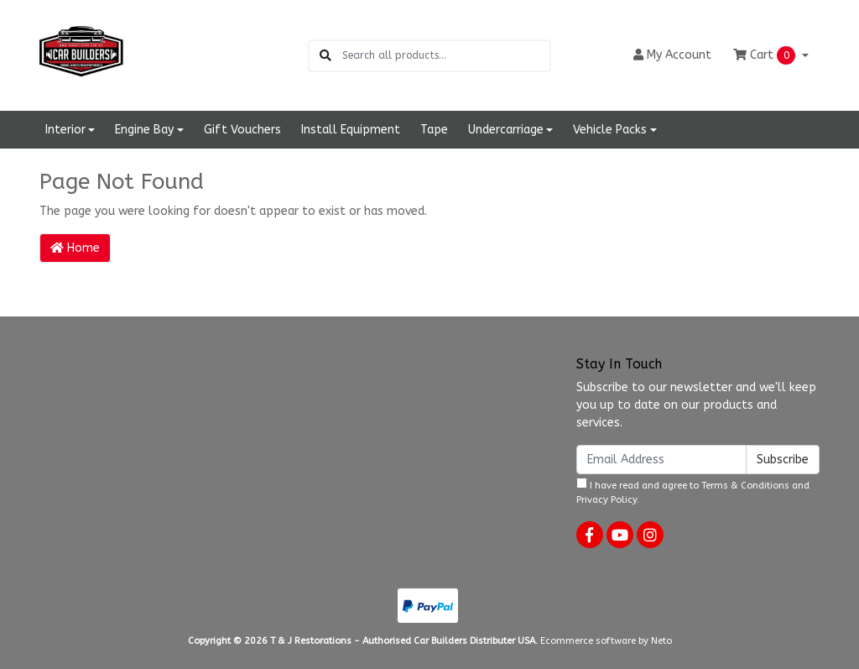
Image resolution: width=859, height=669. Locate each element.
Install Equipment (350, 130)
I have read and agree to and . (693, 491)
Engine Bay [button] (144, 130)
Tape (434, 130)
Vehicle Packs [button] (610, 130)
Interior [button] (65, 130)
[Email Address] (661, 459)
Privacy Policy (606, 499)
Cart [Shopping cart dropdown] (766, 55)
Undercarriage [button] (506, 130)
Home (75, 248)
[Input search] (445, 56)
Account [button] (672, 55)
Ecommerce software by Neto (606, 640)
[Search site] (325, 56)
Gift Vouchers (242, 130)
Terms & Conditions (745, 485)
